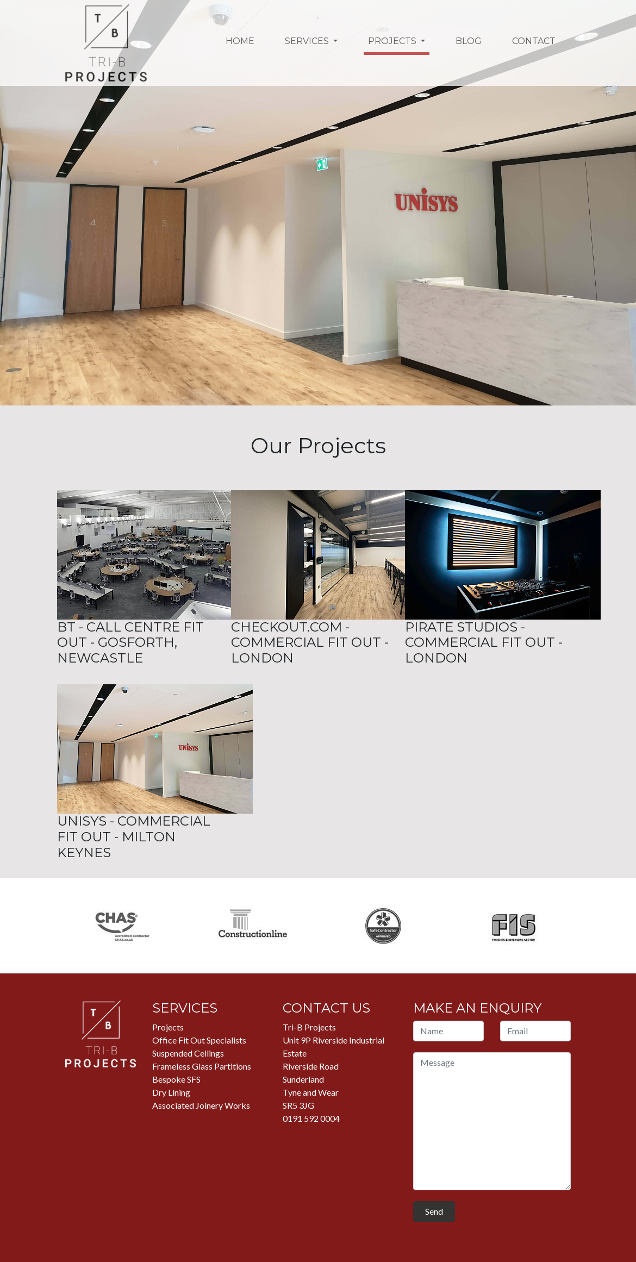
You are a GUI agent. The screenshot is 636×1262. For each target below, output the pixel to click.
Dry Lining (171, 1092)
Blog (469, 41)
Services (308, 41)
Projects (393, 41)
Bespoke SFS (176, 1079)
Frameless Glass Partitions (201, 1066)
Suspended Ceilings (188, 1053)
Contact (534, 41)
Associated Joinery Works (201, 1105)
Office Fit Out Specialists (199, 1040)
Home (240, 41)
